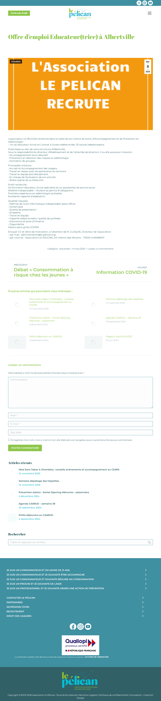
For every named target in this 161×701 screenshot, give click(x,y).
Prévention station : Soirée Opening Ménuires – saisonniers (49, 319)
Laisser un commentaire (101, 248)
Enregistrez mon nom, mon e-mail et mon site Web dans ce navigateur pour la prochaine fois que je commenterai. (72, 440)
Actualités (16, 61)
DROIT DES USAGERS (19, 616)
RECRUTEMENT (15, 611)
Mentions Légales (87, 695)
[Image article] (17, 304)
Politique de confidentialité (113, 695)
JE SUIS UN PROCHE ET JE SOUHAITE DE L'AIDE (34, 583)
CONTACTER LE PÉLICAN (21, 597)
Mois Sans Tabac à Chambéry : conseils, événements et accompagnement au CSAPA (51, 302)
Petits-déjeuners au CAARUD (45, 336)
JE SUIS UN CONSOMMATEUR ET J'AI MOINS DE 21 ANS (38, 570)
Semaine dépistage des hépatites (124, 299)
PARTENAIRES (15, 602)
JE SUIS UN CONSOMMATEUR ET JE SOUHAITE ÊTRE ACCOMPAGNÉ (46, 574)
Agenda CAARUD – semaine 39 (123, 317)
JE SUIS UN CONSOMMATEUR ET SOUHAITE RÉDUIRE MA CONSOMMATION (50, 579)
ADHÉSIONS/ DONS (18, 606)
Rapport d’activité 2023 (119, 336)
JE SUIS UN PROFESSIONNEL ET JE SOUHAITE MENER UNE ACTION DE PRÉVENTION (55, 588)
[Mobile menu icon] (149, 13)
